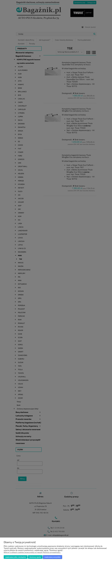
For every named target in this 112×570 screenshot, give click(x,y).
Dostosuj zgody (35, 557)
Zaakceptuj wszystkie (52, 557)
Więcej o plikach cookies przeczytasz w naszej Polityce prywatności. (32, 552)
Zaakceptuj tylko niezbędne (15, 557)
